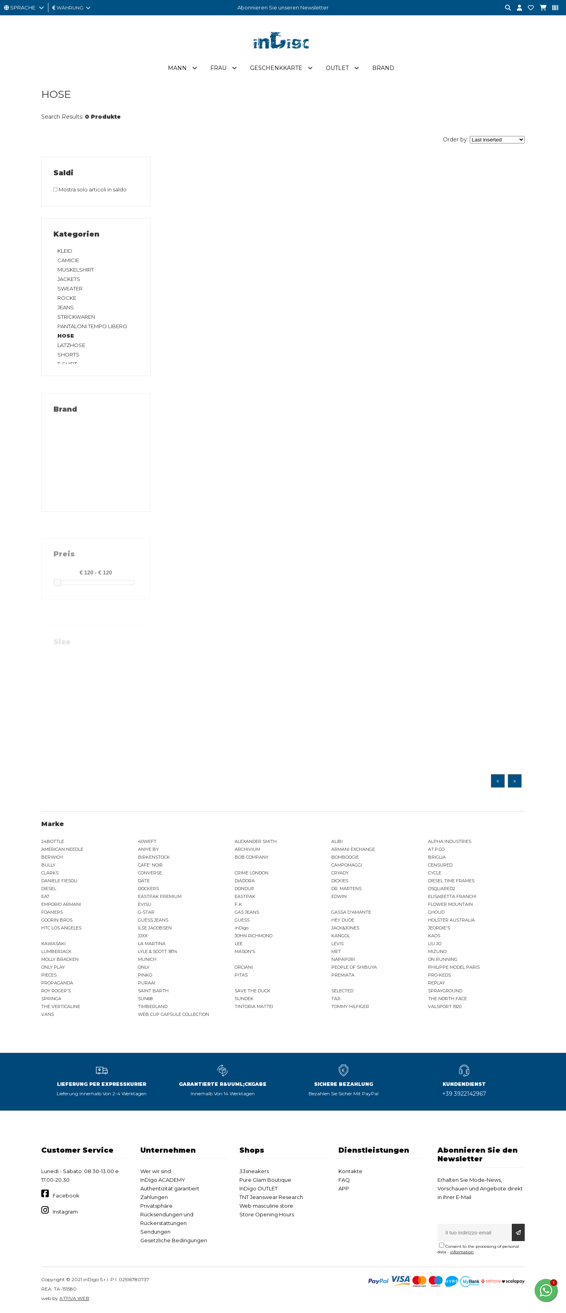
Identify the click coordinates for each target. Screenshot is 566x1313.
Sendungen (155, 1232)
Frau (218, 68)
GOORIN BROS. (57, 920)
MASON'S (245, 951)
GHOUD (436, 912)
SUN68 (145, 998)
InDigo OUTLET (258, 1188)
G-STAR (146, 912)
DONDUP (244, 888)
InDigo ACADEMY (162, 1180)
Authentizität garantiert (169, 1188)
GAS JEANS (247, 912)
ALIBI (337, 841)
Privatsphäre (156, 1206)
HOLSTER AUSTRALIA (451, 920)
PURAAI (146, 983)
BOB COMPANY (251, 857)
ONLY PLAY (53, 967)
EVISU (144, 904)
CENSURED (440, 865)
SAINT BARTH (153, 990)
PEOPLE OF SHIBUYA (354, 967)
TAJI (335, 998)
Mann (177, 68)
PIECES (49, 975)
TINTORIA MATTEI (254, 1006)
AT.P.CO (436, 849)
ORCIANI (244, 967)
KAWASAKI (53, 943)
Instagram (65, 1211)
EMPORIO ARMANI (61, 904)
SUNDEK (244, 998)
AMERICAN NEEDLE (62, 849)
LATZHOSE (71, 345)
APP (343, 1188)
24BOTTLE (52, 841)
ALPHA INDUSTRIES (449, 841)
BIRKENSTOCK (154, 857)
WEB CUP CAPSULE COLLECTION (173, 1014)
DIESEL (48, 888)
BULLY (48, 865)
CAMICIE (68, 260)
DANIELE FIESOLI (59, 880)
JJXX (142, 935)
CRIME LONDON (251, 873)
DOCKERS (148, 888)
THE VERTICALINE (60, 1006)
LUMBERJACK (56, 951)
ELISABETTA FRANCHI (452, 896)
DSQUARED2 (441, 888)
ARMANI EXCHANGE (353, 849)
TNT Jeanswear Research (271, 1197)
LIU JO (434, 943)
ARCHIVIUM (247, 849)
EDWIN (339, 896)
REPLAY (436, 983)
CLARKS (50, 873)
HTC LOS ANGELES (61, 928)
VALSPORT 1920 (444, 1006)
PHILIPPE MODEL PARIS (454, 967)
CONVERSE (150, 873)
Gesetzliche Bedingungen (173, 1240)
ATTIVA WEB (74, 1298)
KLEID (64, 251)
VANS (47, 1014)
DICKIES (339, 880)
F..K (238, 904)
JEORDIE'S (439, 928)
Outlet (337, 68)
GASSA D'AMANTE (351, 912)
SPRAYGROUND (445, 990)
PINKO (145, 975)
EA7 (45, 896)
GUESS (242, 920)
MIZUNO (437, 951)
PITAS (241, 975)
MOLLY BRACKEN (60, 959)
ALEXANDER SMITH (256, 841)
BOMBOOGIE (345, 857)
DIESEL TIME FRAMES (451, 880)
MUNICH (147, 959)
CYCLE (434, 873)
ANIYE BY (148, 849)
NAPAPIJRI (343, 959)
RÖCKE (66, 298)
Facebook (66, 1195)
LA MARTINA (151, 943)
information (462, 1251)
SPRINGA (51, 998)
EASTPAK (245, 896)
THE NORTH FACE (447, 998)
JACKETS (68, 279)
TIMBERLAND (152, 1006)
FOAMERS (52, 912)
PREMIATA (343, 975)
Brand (383, 68)
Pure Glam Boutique (265, 1180)
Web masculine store (266, 1206)
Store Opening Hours (266, 1214)
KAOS (434, 935)
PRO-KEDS (439, 975)
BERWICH (52, 857)
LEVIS (337, 943)
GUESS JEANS (153, 920)
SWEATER (70, 288)
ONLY (143, 967)
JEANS (65, 307)
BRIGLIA (437, 857)
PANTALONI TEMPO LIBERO (92, 326)
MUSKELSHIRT (75, 269)
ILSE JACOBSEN (155, 928)
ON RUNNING (443, 959)
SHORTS (68, 354)
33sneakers (254, 1171)
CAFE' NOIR (150, 865)
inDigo (241, 928)
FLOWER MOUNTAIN (450, 904)
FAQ (344, 1180)
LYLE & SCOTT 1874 (157, 951)
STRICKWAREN (76, 317)
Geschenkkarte (276, 68)
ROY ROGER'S (56, 990)
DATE (144, 880)
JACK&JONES (345, 928)
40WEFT (147, 841)
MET (336, 951)
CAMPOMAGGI (346, 865)
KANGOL (340, 935)
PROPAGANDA (57, 983)
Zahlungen (154, 1197)
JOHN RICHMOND (253, 935)
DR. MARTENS (346, 888)
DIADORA (245, 880)
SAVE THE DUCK (252, 990)
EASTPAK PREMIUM (160, 896)
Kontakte (350, 1171)
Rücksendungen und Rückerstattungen (166, 1218)
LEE (239, 943)
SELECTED (342, 990)
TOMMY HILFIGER (350, 1006)
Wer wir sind (155, 1171)
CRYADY (340, 873)
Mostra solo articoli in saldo (90, 189)
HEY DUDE (342, 920)
